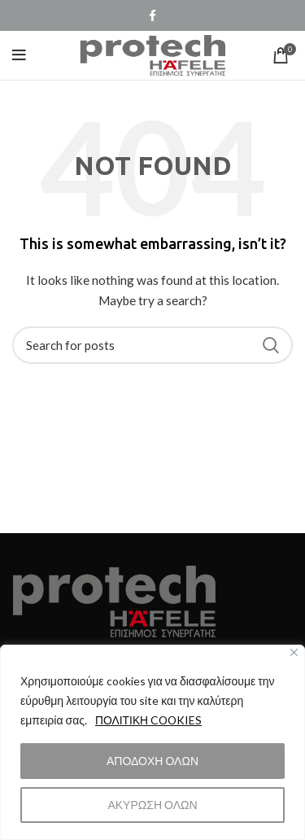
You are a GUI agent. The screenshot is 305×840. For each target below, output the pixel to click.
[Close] (294, 652)
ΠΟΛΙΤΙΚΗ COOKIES (149, 720)
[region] (152, 742)
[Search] (152, 345)
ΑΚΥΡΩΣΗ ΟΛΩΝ (152, 805)
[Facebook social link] (152, 15)
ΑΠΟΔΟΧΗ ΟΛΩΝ (152, 761)
